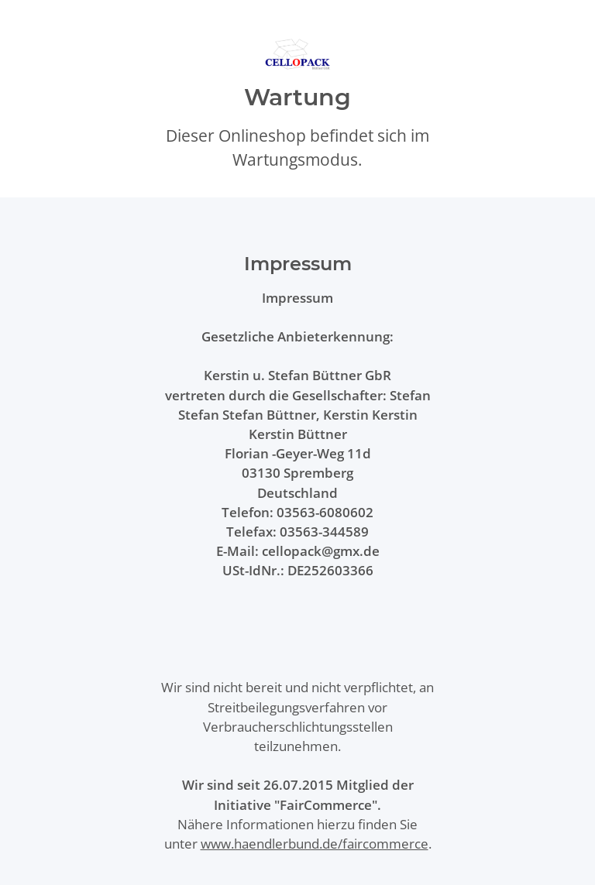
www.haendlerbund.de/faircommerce (314, 843)
